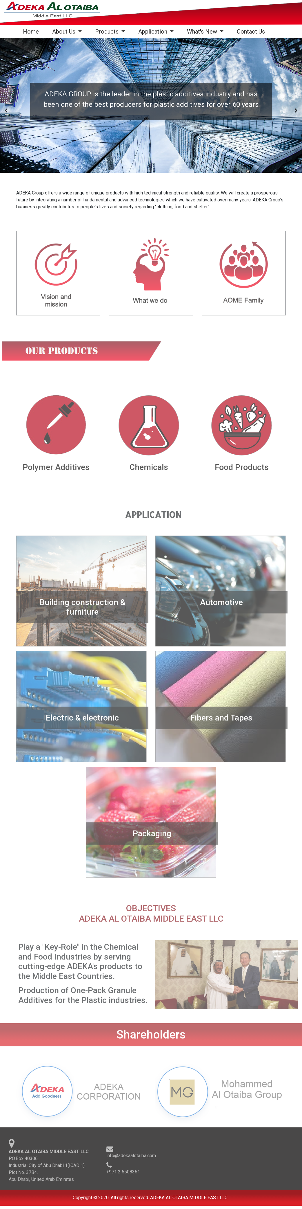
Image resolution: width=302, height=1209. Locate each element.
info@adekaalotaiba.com (131, 1157)
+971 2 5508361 (123, 1173)
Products (107, 31)
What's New (203, 31)
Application (153, 31)
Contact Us (251, 31)
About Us (64, 31)
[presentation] (6, 110)
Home (32, 31)
